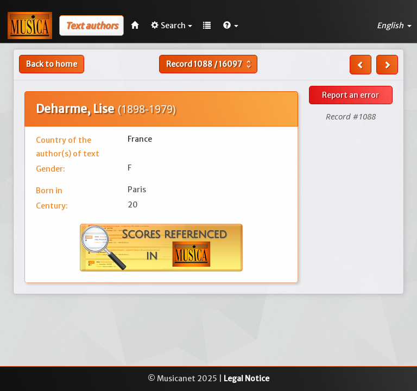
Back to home (51, 64)
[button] (231, 25)
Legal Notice (246, 378)
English (394, 25)
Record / (210, 64)
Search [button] (171, 25)
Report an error (350, 95)
